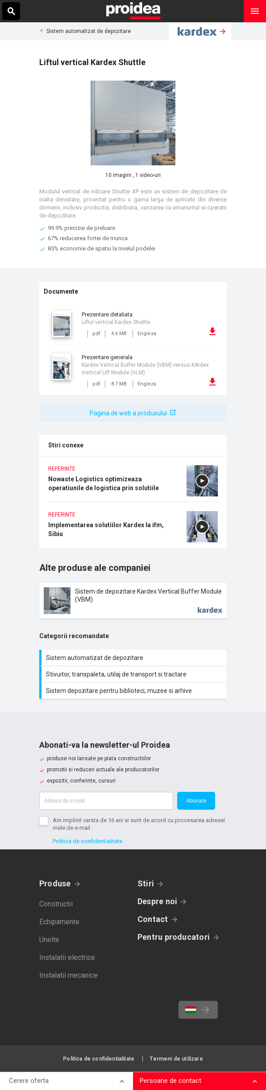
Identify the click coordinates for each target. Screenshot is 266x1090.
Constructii (56, 904)
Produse (55, 883)
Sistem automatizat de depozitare (88, 31)
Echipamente (59, 922)
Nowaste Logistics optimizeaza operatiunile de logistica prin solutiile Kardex (133, 483)
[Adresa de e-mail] (106, 801)
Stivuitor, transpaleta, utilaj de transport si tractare (134, 674)
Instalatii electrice (67, 957)
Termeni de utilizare (176, 1059)
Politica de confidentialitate (87, 841)
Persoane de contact (170, 1081)
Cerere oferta (29, 1081)
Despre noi (157, 901)
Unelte (49, 939)
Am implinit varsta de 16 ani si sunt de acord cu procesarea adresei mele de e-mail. (139, 824)
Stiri (145, 883)
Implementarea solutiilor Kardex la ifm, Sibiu (133, 529)
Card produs (133, 601)
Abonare (196, 801)
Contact (152, 919)
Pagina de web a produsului (128, 413)
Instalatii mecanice (68, 975)
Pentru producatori (173, 937)
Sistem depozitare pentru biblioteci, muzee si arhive (134, 691)
